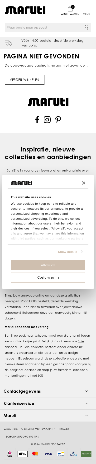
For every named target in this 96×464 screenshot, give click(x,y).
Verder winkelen (24, 80)
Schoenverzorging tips (22, 436)
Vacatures (11, 429)
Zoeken (86, 27)
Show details (67, 252)
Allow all (48, 265)
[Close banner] (83, 183)
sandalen (30, 353)
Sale (81, 341)
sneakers (12, 353)
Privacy (64, 429)
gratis (69, 295)
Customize (48, 277)
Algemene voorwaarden (38, 429)
